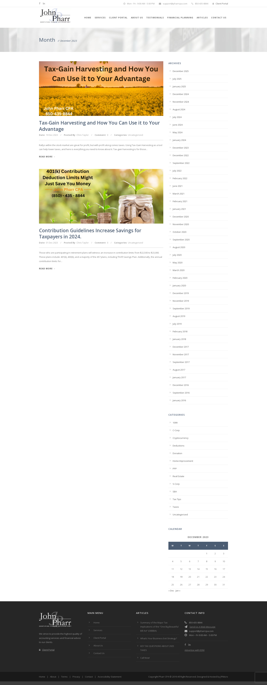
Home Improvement (183, 460)
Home (87, 17)
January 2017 (179, 377)
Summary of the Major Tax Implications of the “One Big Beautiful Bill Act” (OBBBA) (159, 626)
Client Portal (220, 3)
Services (100, 17)
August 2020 (179, 247)
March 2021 (178, 193)
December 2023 (181, 147)
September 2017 (181, 362)
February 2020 (180, 277)
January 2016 (179, 400)
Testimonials (155, 17)
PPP (175, 468)
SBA (175, 491)
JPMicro (224, 676)
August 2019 (179, 316)
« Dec (171, 590)
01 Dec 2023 (52, 242)
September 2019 (181, 308)
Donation (177, 453)
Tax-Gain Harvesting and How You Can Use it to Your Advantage (99, 125)
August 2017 (179, 369)
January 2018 (179, 339)
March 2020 (178, 270)
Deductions (178, 445)
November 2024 (181, 101)
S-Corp (176, 483)
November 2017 (181, 354)
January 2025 (179, 86)
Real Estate (178, 476)
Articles (202, 17)
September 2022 (181, 163)
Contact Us (218, 17)
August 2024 (179, 109)
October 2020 (179, 231)
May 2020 (177, 262)
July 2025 (177, 78)
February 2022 (180, 178)
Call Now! (145, 657)
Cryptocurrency (181, 437)
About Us (137, 17)
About (53, 676)
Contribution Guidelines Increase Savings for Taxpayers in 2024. (90, 233)
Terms (64, 676)
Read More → (47, 156)
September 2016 (181, 392)
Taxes (176, 506)
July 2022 (177, 170)
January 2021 (179, 208)
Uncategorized (135, 134)
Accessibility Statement (109, 676)
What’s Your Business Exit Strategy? (158, 638)
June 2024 (178, 124)
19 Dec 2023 (52, 134)
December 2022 (181, 155)
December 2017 (181, 346)
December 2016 (181, 385)
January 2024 (179, 140)
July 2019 (177, 323)
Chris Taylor (82, 134)
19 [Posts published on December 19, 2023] (181, 576)
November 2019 (181, 300)
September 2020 (181, 239)
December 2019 (181, 293)
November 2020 (181, 224)
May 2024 (177, 132)
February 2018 (180, 331)
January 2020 (179, 285)
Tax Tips (177, 499)
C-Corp (176, 430)
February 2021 (180, 201)
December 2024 (181, 94)
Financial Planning (180, 17)
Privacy (76, 676)
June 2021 (178, 185)
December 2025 (181, 71)
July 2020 (177, 254)
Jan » (178, 590)
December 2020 (181, 216)
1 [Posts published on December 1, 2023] (206, 553)
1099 (175, 422)
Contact (89, 676)
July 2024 (177, 117)
